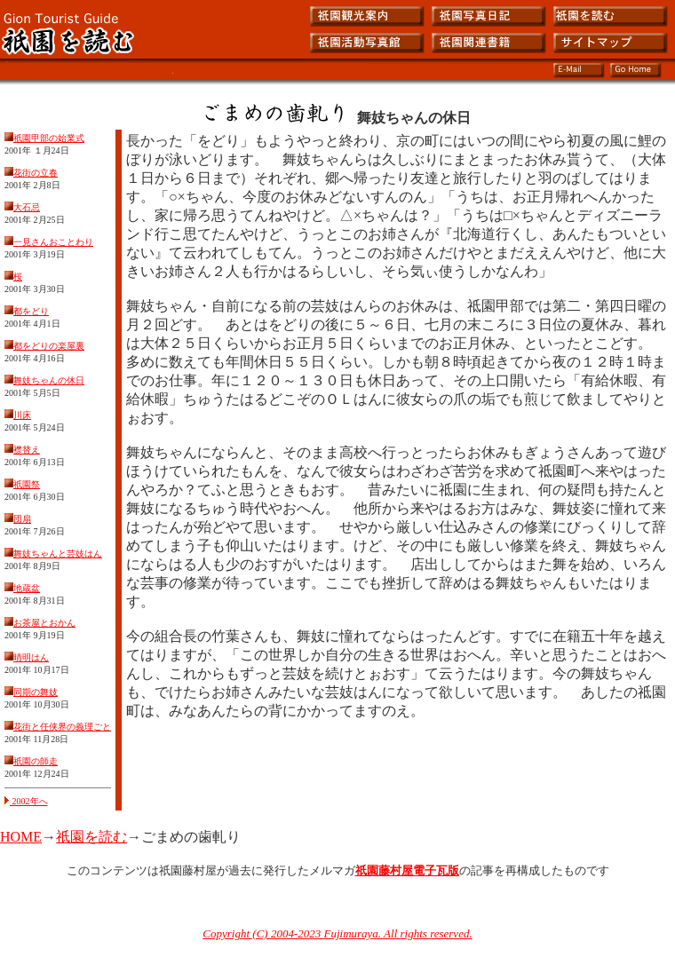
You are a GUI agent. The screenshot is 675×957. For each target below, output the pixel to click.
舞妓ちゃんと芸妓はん (57, 553)
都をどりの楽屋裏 (48, 346)
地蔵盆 (26, 588)
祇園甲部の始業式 (48, 138)
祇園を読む (91, 836)
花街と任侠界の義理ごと (62, 727)
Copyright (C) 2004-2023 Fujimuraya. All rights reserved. (337, 933)
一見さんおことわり (53, 242)
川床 (22, 415)
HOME (21, 836)
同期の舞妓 (35, 692)
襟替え (26, 450)
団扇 (22, 519)
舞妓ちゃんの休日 (48, 380)
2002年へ (26, 801)
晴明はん (31, 657)
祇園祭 (26, 484)
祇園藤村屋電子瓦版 (407, 870)
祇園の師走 (35, 761)
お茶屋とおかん (44, 623)
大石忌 (26, 207)
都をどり (31, 311)
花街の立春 (35, 173)
